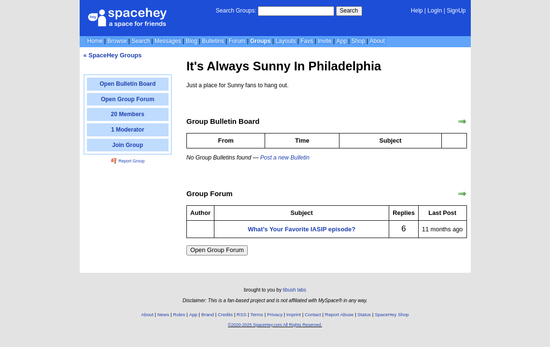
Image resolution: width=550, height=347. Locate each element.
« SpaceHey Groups (113, 55)
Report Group (128, 161)
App (342, 41)
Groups (260, 41)
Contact (313, 314)
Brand (207, 314)
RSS (241, 314)
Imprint (293, 314)
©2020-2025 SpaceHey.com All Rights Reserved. (275, 324)
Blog (191, 41)
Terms (256, 314)
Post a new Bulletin (285, 157)
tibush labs (294, 290)
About (376, 41)
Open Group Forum (217, 250)
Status (364, 314)
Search (349, 10)
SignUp (456, 10)
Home (95, 41)
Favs (306, 41)
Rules (179, 314)
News (163, 314)
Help (417, 10)
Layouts (285, 41)
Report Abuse (339, 314)
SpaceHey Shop (392, 314)
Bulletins (213, 41)
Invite (325, 41)
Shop (358, 41)
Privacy (274, 314)
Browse (117, 41)
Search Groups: (236, 10)
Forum (236, 41)
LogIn (434, 10)
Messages (168, 41)
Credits (225, 314)
